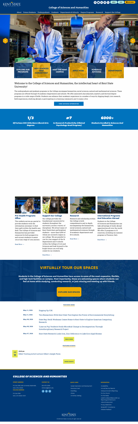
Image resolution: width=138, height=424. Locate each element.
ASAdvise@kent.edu (48, 388)
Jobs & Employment (107, 402)
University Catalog (76, 395)
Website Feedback (106, 409)
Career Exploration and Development (81, 386)
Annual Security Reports (108, 388)
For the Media (105, 395)
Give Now (130, 2)
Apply (114, 2)
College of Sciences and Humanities (69, 7)
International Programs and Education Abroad (108, 216)
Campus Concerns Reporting (109, 391)
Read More (69, 339)
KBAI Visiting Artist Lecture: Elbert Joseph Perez (39, 354)
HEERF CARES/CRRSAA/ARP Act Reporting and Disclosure (110, 399)
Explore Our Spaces (69, 291)
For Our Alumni (105, 393)
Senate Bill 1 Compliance (108, 407)
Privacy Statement (106, 405)
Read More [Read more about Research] (73, 239)
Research (74, 215)
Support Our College (52, 215)
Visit (121, 2)
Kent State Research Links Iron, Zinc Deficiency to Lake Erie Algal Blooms (70, 334)
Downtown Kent (75, 388)
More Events (69, 361)
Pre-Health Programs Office (25, 216)
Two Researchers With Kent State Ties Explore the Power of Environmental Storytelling (76, 315)
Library (73, 393)
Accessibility (104, 386)
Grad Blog (73, 391)
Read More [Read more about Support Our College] (46, 255)
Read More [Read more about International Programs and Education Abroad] (101, 240)
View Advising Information (69, 104)
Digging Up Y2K (46, 310)
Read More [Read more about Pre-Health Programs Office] (18, 244)
